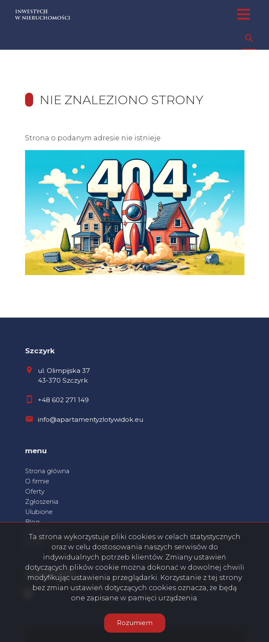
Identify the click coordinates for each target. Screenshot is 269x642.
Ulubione (39, 512)
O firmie (37, 481)
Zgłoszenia (41, 502)
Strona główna (47, 471)
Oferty (35, 491)
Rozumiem (135, 623)
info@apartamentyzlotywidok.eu (90, 419)
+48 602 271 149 (63, 400)
